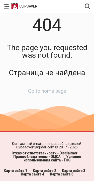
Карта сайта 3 (73, 171)
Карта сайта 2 (44, 171)
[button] (6, 6)
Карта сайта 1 (15, 171)
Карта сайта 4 (32, 174)
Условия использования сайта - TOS (52, 158)
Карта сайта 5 (61, 174)
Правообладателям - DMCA (36, 157)
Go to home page (47, 91)
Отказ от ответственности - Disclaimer (44, 153)
